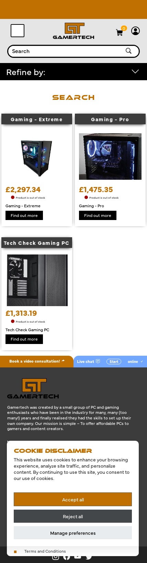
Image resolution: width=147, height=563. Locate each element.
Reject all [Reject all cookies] (73, 516)
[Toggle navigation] (17, 30)
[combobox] (64, 51)
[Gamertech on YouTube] (80, 556)
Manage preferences (73, 532)
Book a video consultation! (37, 361)
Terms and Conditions (45, 551)
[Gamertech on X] (90, 556)
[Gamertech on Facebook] (68, 556)
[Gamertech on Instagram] (57, 556)
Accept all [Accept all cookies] (73, 499)
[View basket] (124, 28)
